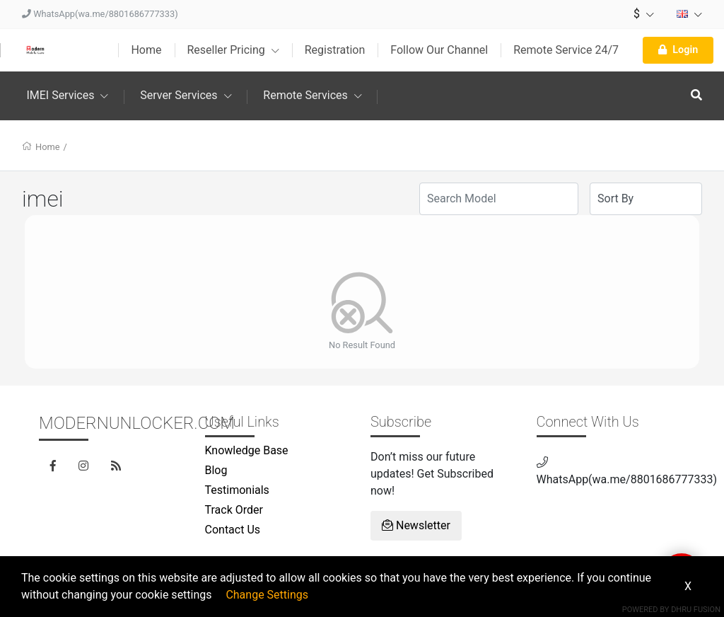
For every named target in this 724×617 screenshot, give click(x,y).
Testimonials (237, 490)
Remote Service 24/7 (566, 50)
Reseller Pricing (233, 50)
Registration (335, 50)
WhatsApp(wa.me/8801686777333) (100, 13)
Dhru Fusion (695, 609)
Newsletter (416, 525)
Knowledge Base (246, 450)
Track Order (234, 510)
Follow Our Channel (439, 50)
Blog (216, 470)
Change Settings (267, 594)
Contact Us (233, 529)
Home (146, 50)
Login (678, 50)
